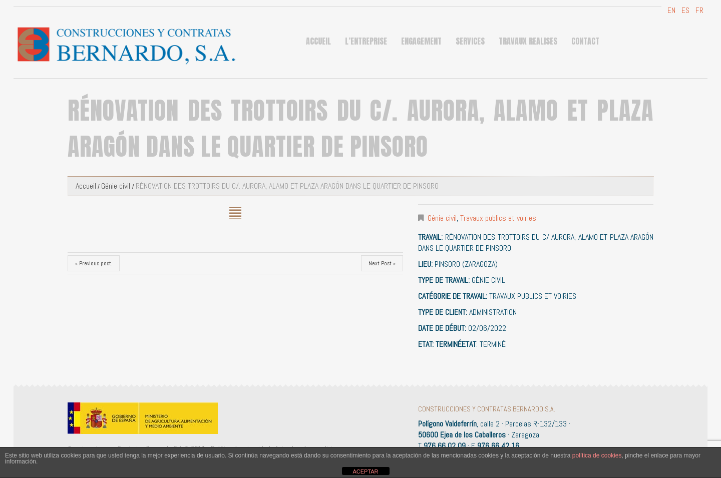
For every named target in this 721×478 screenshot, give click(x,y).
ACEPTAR (365, 471)
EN (670, 10)
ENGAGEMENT (421, 41)
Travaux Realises (528, 41)
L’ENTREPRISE (366, 41)
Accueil (318, 41)
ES (684, 10)
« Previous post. (93, 263)
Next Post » (382, 263)
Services (470, 41)
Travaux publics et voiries (498, 218)
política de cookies (597, 455)
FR (698, 10)
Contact (585, 41)
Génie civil (115, 186)
